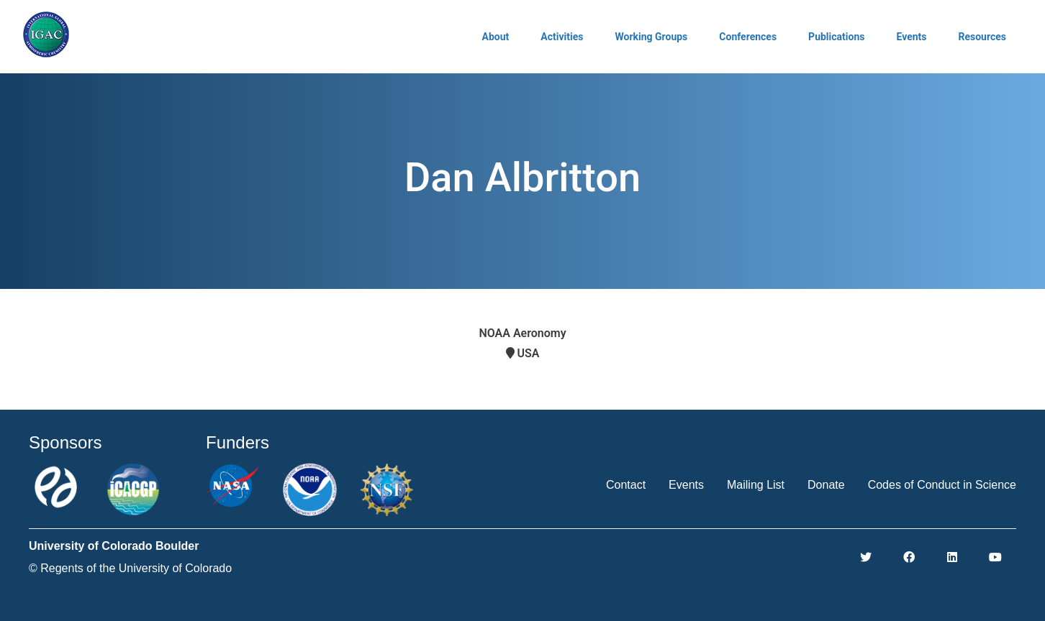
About (496, 36)
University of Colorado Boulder (114, 546)
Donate (826, 485)
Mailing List (755, 485)
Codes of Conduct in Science (942, 485)
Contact (626, 485)
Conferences (748, 36)
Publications (836, 36)
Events (911, 36)
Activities (561, 36)
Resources (982, 36)
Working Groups (651, 36)
